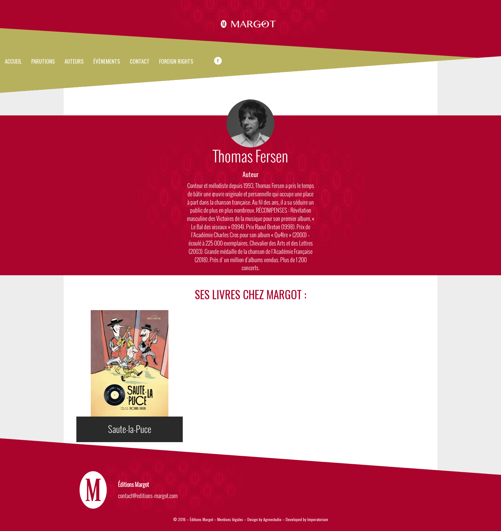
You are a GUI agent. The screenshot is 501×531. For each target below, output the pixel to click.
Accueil (13, 61)
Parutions (43, 61)
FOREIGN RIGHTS (176, 61)
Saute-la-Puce (129, 429)
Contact (140, 61)
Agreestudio (272, 519)
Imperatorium (317, 519)
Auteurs (74, 61)
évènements (106, 61)
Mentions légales (230, 519)
